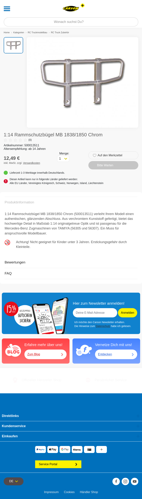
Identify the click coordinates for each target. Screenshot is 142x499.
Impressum (51, 492)
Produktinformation (19, 202)
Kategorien (18, 32)
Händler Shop (89, 492)
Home (7, 32)
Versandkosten (31, 162)
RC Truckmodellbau (37, 32)
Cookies (69, 492)
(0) (18, 140)
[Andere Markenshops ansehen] (82, 5)
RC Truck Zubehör (60, 32)
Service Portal (58, 464)
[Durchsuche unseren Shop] (71, 22)
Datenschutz (103, 326)
